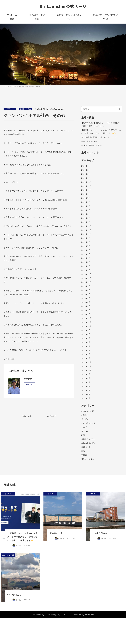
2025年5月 (85, 206)
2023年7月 (85, 294)
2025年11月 (86, 186)
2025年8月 (85, 194)
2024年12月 (86, 226)
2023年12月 (86, 274)
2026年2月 (85, 174)
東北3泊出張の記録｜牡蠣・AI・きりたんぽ (99, 137)
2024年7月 (85, 246)
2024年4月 (85, 258)
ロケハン (85, 431)
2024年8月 (85, 242)
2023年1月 (85, 314)
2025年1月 (85, 222)
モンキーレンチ (66, 614)
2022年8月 (85, 334)
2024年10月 (86, 234)
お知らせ (85, 415)
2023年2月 (85, 310)
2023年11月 (86, 278)
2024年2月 (85, 266)
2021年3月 (85, 398)
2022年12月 (86, 318)
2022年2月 (85, 354)
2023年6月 (85, 298)
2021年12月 (86, 362)
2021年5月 (85, 390)
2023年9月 (85, 286)
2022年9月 (85, 330)
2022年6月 (85, 342)
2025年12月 (86, 182)
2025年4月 (85, 210)
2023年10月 (86, 282)
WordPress (89, 614)
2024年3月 (85, 262)
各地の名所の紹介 (88, 443)
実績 (83, 451)
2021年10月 (86, 370)
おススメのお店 (87, 411)
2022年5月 (85, 346)
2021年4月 (85, 394)
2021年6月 (85, 386)
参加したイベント (88, 439)
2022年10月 (86, 326)
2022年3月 (85, 350)
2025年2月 (85, 218)
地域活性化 (85, 447)
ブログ (9, 109)
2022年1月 (85, 358)
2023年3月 (85, 306)
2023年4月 (85, 302)
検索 (118, 109)
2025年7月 (85, 198)
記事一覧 (29, 384)
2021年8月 (85, 378)
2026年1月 (85, 178)
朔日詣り (85, 455)
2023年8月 (85, 290)
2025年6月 (85, 202)
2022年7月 (85, 338)
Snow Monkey (38, 614)
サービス (85, 419)
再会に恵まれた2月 (89, 141)
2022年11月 (86, 322)
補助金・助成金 (25, 109)
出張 (83, 435)
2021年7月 (85, 382)
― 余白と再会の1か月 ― (91, 145)
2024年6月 (85, 250)
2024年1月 (85, 270)
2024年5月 (85, 254)
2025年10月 (86, 190)
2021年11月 (86, 366)
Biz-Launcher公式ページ (63, 6)
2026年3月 (85, 170)
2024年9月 (85, 238)
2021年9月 (85, 374)
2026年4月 (85, 166)
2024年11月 (86, 230)
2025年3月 (85, 214)
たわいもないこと (88, 423)
